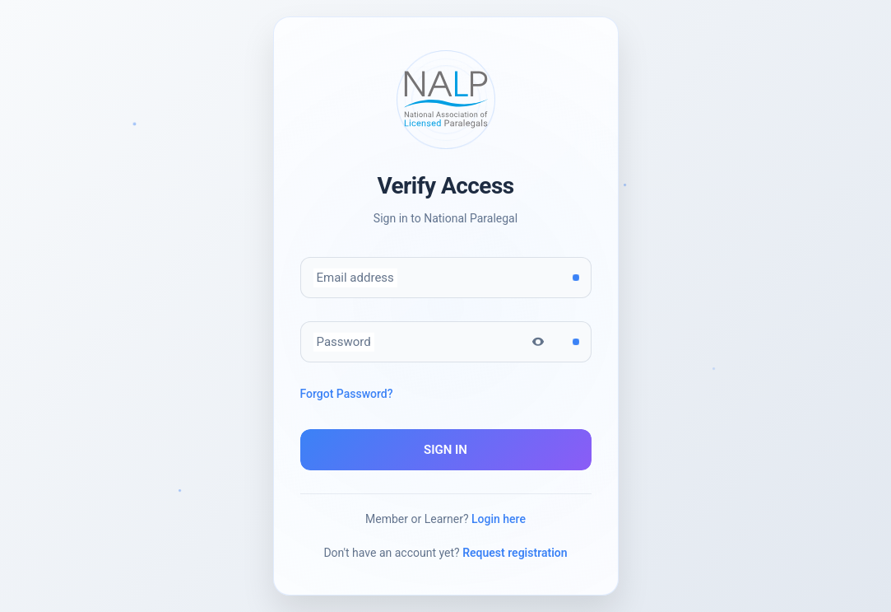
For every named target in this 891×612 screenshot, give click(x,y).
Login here (498, 519)
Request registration (514, 552)
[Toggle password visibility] (538, 341)
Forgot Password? (346, 393)
